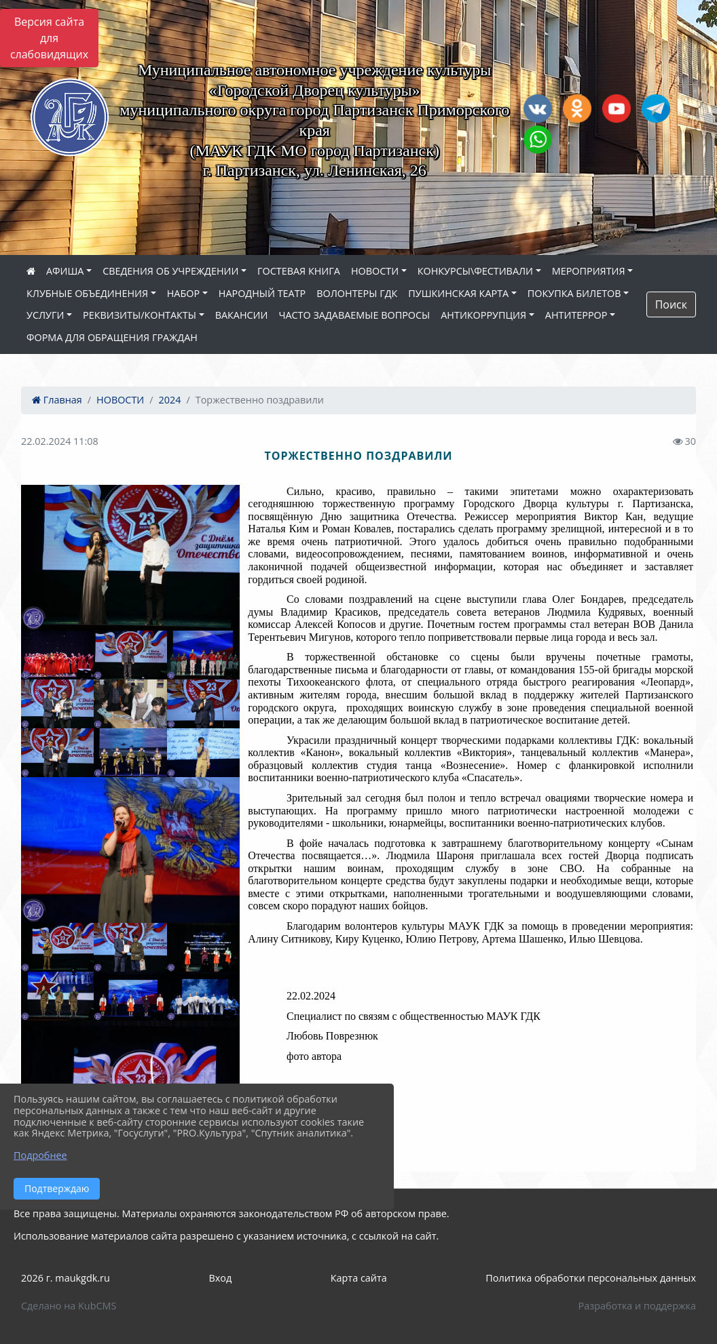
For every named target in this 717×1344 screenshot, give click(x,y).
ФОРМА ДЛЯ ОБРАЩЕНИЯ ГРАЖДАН (112, 337)
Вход (220, 1277)
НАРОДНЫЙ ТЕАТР (262, 293)
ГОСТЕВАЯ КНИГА (298, 270)
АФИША (65, 270)
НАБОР (183, 293)
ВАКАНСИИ (241, 315)
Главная (57, 399)
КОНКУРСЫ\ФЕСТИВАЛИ (475, 270)
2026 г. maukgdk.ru (65, 1277)
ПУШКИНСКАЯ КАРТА (458, 293)
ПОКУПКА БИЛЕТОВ (574, 293)
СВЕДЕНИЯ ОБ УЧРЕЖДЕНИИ (170, 270)
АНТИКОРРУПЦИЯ (483, 315)
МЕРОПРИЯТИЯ (588, 270)
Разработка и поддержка (637, 1305)
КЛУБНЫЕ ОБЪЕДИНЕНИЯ (87, 293)
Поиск (671, 304)
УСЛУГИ (45, 315)
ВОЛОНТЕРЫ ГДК (356, 293)
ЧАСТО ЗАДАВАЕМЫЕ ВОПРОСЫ (354, 315)
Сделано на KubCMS (68, 1305)
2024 (170, 399)
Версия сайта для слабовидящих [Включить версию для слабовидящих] (49, 38)
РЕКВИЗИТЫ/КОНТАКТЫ (139, 315)
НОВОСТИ (375, 270)
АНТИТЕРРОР (576, 315)
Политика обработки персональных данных (590, 1277)
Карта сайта (359, 1277)
